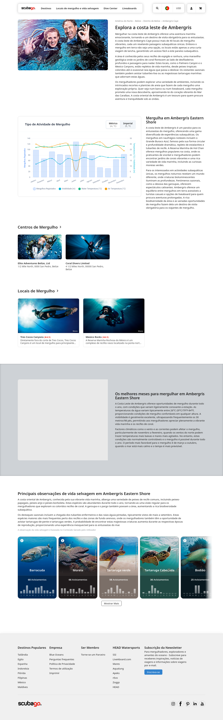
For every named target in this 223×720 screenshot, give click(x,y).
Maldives (23, 687)
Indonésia (23, 668)
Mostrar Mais (111, 603)
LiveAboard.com (122, 659)
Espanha (22, 663)
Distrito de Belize (151, 20)
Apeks (116, 673)
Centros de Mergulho (39, 227)
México (22, 682)
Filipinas (22, 677)
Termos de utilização (61, 668)
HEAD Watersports (126, 647)
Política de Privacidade (62, 663)
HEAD (116, 687)
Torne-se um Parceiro (93, 654)
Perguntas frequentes (61, 659)
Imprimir (54, 673)
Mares (116, 663)
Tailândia (23, 654)
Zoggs (116, 682)
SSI (114, 654)
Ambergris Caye (170, 20)
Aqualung (118, 668)
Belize (138, 20)
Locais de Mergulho (38, 291)
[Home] (28, 8)
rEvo (115, 677)
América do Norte (124, 20)
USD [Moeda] (178, 8)
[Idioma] (167, 8)
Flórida (22, 673)
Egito (21, 659)
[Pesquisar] (157, 8)
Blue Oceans (56, 654)
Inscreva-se (153, 672)
